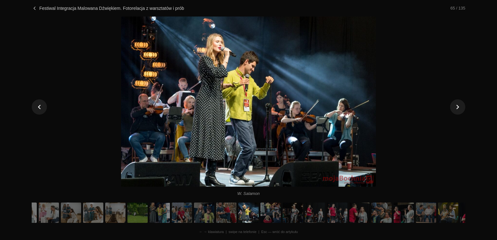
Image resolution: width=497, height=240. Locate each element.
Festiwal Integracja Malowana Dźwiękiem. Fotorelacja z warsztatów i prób (108, 8)
